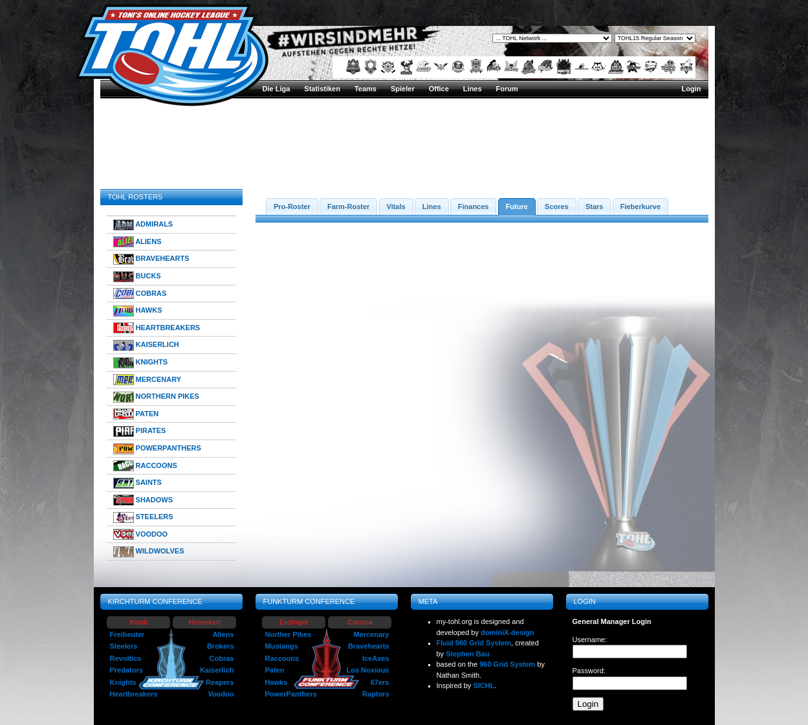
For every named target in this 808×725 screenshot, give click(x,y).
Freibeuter (127, 634)
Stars (594, 206)
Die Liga (276, 89)
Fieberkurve (640, 206)
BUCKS (137, 276)
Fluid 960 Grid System (474, 643)
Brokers (220, 646)
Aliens (223, 634)
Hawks (276, 682)
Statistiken (322, 89)
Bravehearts (368, 646)
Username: (590, 639)
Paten (275, 670)
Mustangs (281, 646)
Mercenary (371, 634)
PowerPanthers (291, 694)
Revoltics (126, 658)
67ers (380, 682)
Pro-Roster (292, 206)
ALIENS (137, 241)
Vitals (396, 206)
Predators (126, 670)
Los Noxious (367, 670)
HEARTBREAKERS (157, 327)
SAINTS (137, 483)
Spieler (403, 89)
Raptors (375, 694)
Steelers (124, 646)
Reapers (220, 682)
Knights (123, 682)
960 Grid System (507, 664)
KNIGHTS (140, 362)
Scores (557, 206)
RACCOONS (145, 465)
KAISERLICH (146, 345)
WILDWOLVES (148, 551)
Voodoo (221, 694)
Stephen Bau (467, 654)
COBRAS (140, 293)
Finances (473, 206)
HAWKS (137, 311)
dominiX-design (507, 632)
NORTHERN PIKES (156, 397)
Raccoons (282, 658)
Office (439, 89)
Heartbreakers (134, 694)
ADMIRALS (143, 224)
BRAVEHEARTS (151, 259)
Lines (472, 89)
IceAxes (375, 658)
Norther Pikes (288, 634)
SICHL (483, 685)
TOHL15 (618, 158)
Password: (589, 671)
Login (691, 89)
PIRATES (139, 431)
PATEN (136, 413)
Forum (507, 89)
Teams (366, 89)
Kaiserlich (217, 670)
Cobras (222, 658)
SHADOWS (143, 500)
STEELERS (143, 517)
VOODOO (140, 534)
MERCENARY (147, 379)
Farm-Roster (348, 206)
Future (517, 206)
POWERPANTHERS (157, 448)
